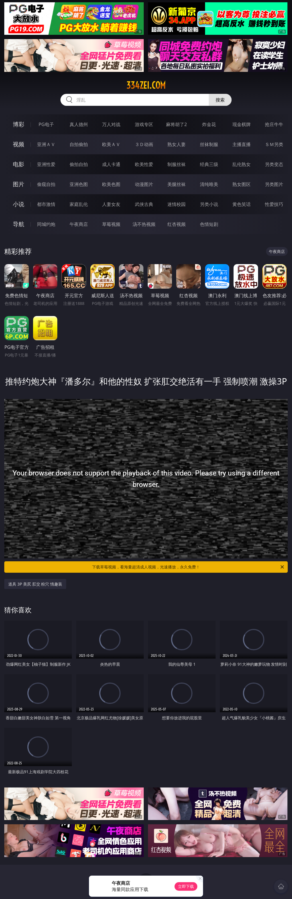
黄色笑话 (241, 204)
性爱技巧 (274, 204)
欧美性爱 (144, 164)
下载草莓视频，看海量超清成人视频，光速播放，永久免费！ (188, 567)
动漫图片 (144, 184)
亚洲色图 (79, 184)
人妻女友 (111, 204)
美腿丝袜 (176, 184)
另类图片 (274, 184)
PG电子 (46, 124)
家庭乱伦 (79, 204)
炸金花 (209, 124)
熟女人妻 (176, 144)
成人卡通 (111, 164)
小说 (18, 204)
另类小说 (209, 204)
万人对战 (111, 124)
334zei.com (146, 85)
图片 (18, 184)
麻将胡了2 (176, 124)
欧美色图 (111, 184)
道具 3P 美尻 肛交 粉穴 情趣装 (35, 584)
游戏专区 (144, 124)
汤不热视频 (144, 224)
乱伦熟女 (241, 164)
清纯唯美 (209, 184)
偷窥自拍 (46, 184)
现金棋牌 (241, 124)
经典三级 (209, 164)
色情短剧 (209, 224)
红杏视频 (176, 224)
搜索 (220, 100)
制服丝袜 (176, 164)
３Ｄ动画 (144, 144)
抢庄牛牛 (274, 124)
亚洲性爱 (46, 164)
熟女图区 (241, 184)
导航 (18, 224)
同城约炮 (46, 224)
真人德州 (79, 124)
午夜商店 (79, 224)
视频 (18, 144)
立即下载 (186, 886)
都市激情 (46, 204)
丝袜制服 (209, 144)
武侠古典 (144, 204)
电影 (18, 164)
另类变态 (274, 164)
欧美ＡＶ (111, 144)
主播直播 (241, 144)
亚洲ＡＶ (46, 144)
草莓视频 (111, 224)
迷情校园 (176, 204)
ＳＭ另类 (274, 144)
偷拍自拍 (79, 164)
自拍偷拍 (79, 144)
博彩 (18, 124)
